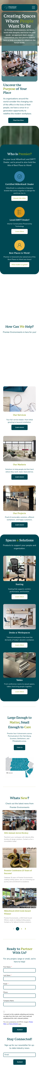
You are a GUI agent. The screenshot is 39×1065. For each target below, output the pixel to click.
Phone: (5, 992)
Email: (5, 984)
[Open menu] (33, 7)
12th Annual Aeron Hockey (16, 833)
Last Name (6, 975)
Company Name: (8, 1001)
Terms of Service (13, 1024)
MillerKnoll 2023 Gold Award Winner (17, 912)
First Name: (7, 967)
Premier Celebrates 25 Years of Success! (18, 872)
